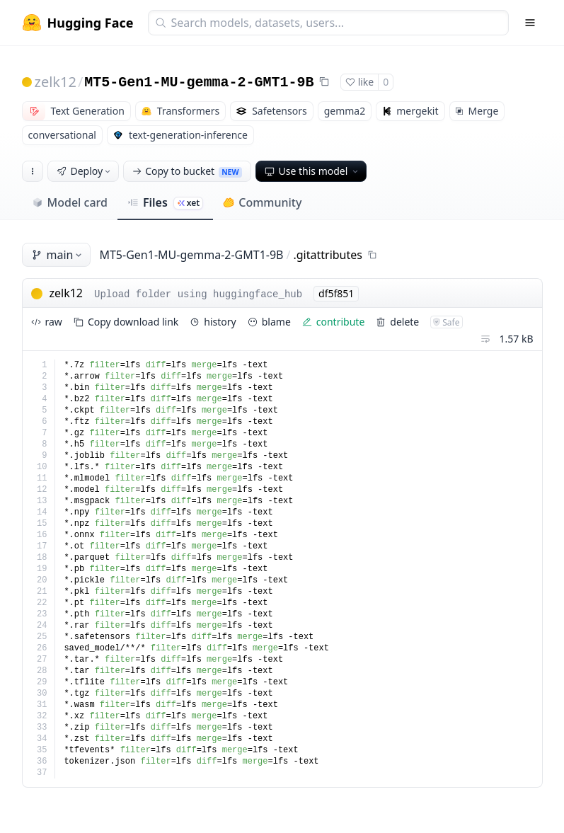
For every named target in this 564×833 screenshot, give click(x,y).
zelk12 (55, 81)
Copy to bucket (186, 171)
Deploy (85, 171)
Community (262, 202)
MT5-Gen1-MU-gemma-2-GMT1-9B (198, 82)
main (58, 255)
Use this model (313, 171)
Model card (70, 202)
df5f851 (336, 293)
